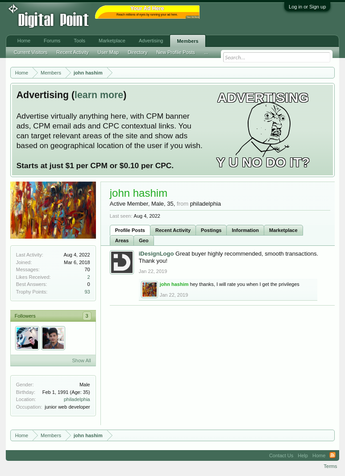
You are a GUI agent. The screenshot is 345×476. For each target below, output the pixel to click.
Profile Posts (130, 230)
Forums (52, 40)
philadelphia (77, 399)
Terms (330, 466)
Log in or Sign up (307, 6)
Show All (81, 360)
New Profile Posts (175, 52)
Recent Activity (173, 230)
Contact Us (281, 455)
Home (23, 40)
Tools (79, 40)
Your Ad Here (193, 17)
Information (245, 230)
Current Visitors (31, 52)
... (206, 52)
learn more (99, 95)
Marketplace (283, 230)
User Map (108, 52)
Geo (143, 240)
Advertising (151, 40)
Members (187, 41)
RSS (332, 455)
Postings (211, 230)
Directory (137, 52)
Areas (122, 240)
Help (303, 455)
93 (87, 291)
